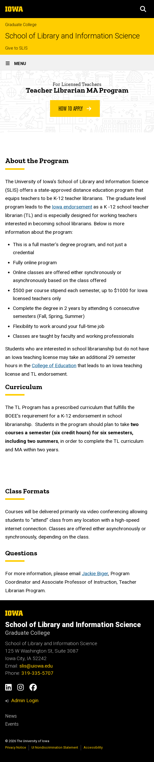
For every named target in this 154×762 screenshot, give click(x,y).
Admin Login (24, 700)
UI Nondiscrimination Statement (54, 747)
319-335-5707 (37, 673)
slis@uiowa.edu (36, 666)
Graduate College (21, 24)
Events (12, 724)
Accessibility (93, 747)
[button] (143, 9)
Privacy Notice (15, 747)
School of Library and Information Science (72, 36)
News (11, 716)
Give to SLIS (16, 48)
